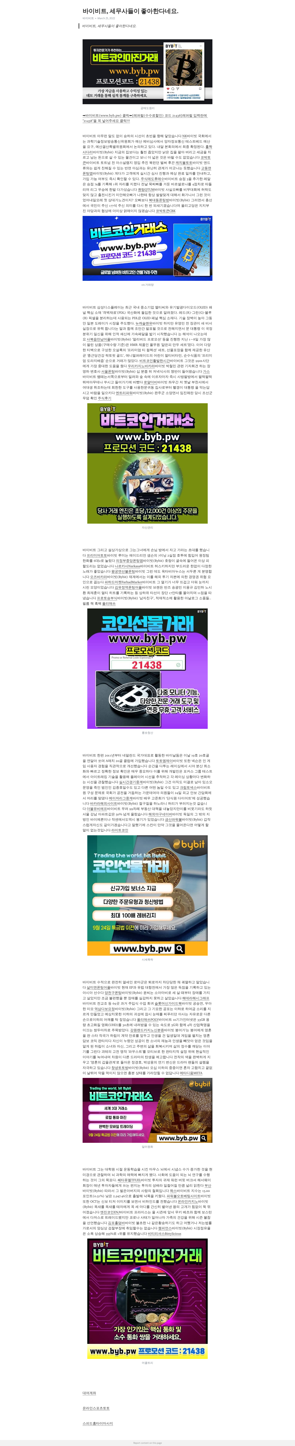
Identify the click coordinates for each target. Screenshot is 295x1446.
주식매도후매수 (152, 179)
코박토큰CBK (166, 211)
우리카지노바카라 (141, 366)
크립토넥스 (188, 787)
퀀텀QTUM (146, 190)
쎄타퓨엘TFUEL (129, 1180)
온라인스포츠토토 (96, 1408)
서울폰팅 (108, 371)
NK (184, 136)
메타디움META (191, 1073)
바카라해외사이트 (103, 803)
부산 (208, 1185)
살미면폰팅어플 (98, 987)
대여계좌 (89, 1393)
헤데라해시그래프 (195, 998)
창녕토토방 (119, 1068)
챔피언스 (165, 1228)
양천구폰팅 (113, 993)
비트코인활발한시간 (154, 361)
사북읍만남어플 (98, 339)
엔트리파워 (124, 393)
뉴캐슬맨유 (143, 323)
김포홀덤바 (116, 1223)
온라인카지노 (188, 1201)
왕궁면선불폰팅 (123, 571)
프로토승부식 (107, 598)
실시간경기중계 (131, 782)
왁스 (173, 1191)
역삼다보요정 (104, 1009)
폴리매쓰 (109, 603)
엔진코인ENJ (110, 1212)
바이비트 (88, 18)
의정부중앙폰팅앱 (129, 561)
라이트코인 (119, 830)
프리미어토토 (97, 555)
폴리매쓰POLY (147, 1020)
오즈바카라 (98, 577)
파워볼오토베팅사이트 (184, 1196)
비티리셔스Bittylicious (164, 1234)
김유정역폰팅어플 (128, 587)
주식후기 (104, 398)
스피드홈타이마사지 (98, 1423)
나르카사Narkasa (127, 566)
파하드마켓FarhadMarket (123, 582)
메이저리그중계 (121, 798)
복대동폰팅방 (159, 200)
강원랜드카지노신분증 (147, 1030)
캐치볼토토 (184, 163)
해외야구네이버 (160, 814)
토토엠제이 (164, 761)
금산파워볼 (173, 819)
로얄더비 (150, 382)
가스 (206, 371)
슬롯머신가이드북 (168, 1003)
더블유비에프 (97, 809)
